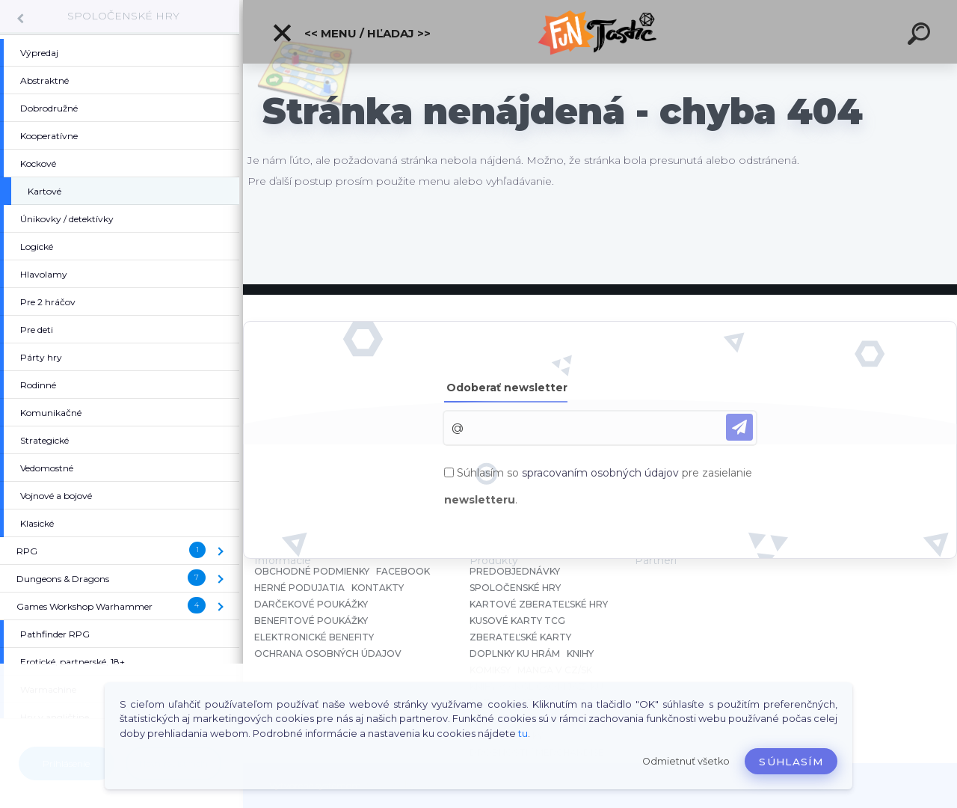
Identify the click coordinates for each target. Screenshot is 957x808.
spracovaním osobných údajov (600, 473)
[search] (921, 36)
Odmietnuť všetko (686, 761)
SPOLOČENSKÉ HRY (123, 15)
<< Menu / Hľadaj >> (351, 33)
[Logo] (600, 32)
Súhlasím (791, 762)
